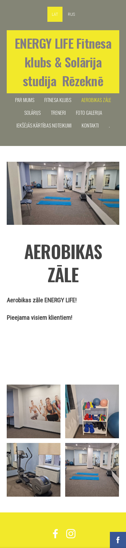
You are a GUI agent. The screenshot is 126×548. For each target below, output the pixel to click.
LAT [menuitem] (55, 14)
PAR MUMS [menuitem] (24, 99)
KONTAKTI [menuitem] (90, 125)
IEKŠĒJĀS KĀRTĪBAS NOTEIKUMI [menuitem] (44, 125)
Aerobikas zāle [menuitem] (96, 99)
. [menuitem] (109, 125)
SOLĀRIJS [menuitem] (32, 112)
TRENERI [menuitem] (58, 112)
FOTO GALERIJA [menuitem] (89, 112)
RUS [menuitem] (71, 14)
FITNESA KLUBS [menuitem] (57, 99)
